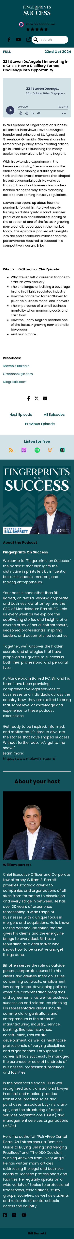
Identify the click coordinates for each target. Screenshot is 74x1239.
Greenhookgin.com (18, 374)
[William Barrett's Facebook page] (7, 1215)
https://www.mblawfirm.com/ (29, 758)
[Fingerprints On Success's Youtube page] (16, 40)
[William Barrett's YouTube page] (26, 1215)
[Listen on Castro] (62, 450)
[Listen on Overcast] (50, 450)
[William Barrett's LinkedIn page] (16, 1215)
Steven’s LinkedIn (16, 366)
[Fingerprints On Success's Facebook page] (9, 40)
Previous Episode (40, 423)
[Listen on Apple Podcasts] (24, 450)
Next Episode (20, 414)
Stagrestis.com (14, 382)
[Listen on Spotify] (37, 450)
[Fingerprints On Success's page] (26, 40)
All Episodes (54, 414)
